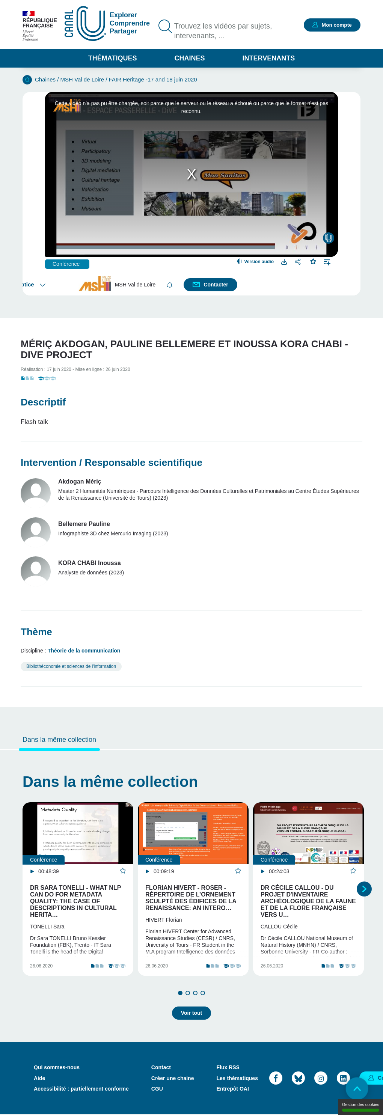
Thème (36, 631)
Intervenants (269, 58)
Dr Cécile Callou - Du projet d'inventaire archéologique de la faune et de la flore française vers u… (308, 901)
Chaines (189, 58)
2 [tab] (187, 994)
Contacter (216, 285)
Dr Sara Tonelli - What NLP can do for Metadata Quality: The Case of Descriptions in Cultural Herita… (75, 901)
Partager (299, 261)
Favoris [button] (313, 261)
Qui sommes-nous (57, 1068)
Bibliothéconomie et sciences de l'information (71, 666)
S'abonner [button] (169, 284)
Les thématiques (237, 1079)
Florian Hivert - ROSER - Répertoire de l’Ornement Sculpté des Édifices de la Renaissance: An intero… (190, 897)
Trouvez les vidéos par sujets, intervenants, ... (223, 31)
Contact (161, 1068)
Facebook (275, 1079)
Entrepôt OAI (232, 1089)
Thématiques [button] (112, 58)
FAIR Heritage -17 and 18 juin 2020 (153, 79)
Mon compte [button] (336, 25)
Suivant (364, 889)
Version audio (259, 261)
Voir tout (191, 1014)
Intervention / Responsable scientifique (111, 462)
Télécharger (284, 261)
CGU (157, 1089)
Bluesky (298, 1079)
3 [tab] (195, 994)
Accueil (27, 79)
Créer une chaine (172, 1079)
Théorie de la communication (84, 651)
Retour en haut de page (356, 1088)
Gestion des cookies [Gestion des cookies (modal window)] (360, 1107)
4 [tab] (203, 994)
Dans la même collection (59, 739)
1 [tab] (180, 994)
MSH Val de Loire (82, 79)
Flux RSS (227, 1068)
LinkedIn (343, 1079)
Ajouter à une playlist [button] (327, 261)
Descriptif (43, 402)
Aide (39, 1079)
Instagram (320, 1079)
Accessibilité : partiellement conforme (81, 1089)
